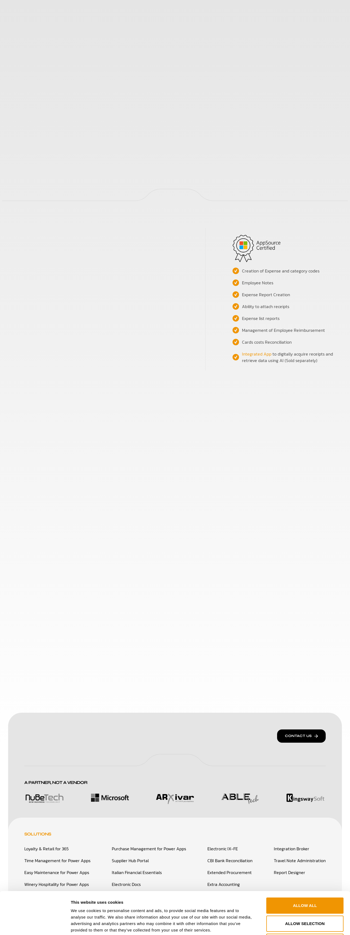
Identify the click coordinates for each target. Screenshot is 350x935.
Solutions (106, 10)
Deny (305, 899)
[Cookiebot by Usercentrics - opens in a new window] (35, 924)
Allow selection (305, 881)
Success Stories (186, 10)
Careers (224, 10)
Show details (277, 924)
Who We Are (142, 10)
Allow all (305, 863)
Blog (248, 10)
